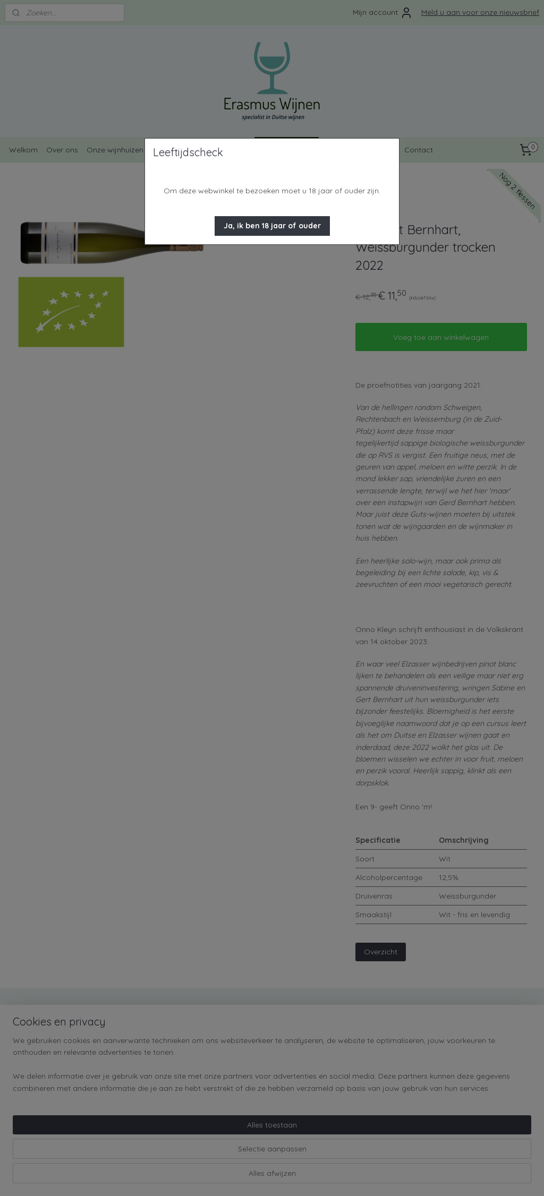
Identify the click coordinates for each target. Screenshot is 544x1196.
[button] (272, 226)
